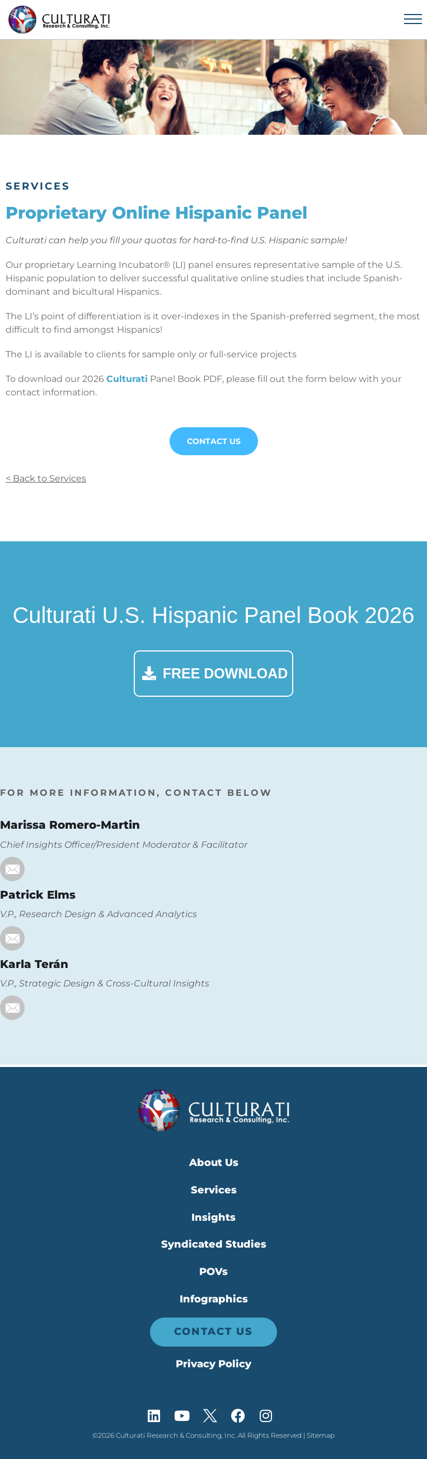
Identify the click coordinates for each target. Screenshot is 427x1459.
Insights (213, 1217)
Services (38, 186)
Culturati (127, 379)
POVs (213, 1272)
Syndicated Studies (213, 1244)
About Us (213, 1162)
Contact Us (214, 441)
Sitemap (321, 1435)
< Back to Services (46, 478)
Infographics (214, 1299)
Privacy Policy (213, 1364)
